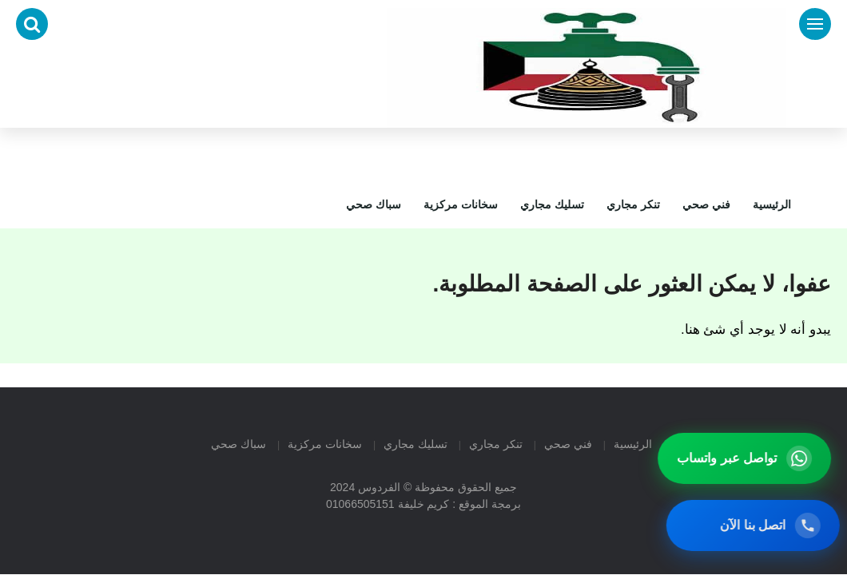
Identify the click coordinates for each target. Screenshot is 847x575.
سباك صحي (373, 204)
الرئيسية (772, 204)
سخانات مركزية (461, 204)
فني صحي (706, 204)
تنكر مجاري (633, 204)
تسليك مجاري (552, 204)
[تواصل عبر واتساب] (747, 458)
